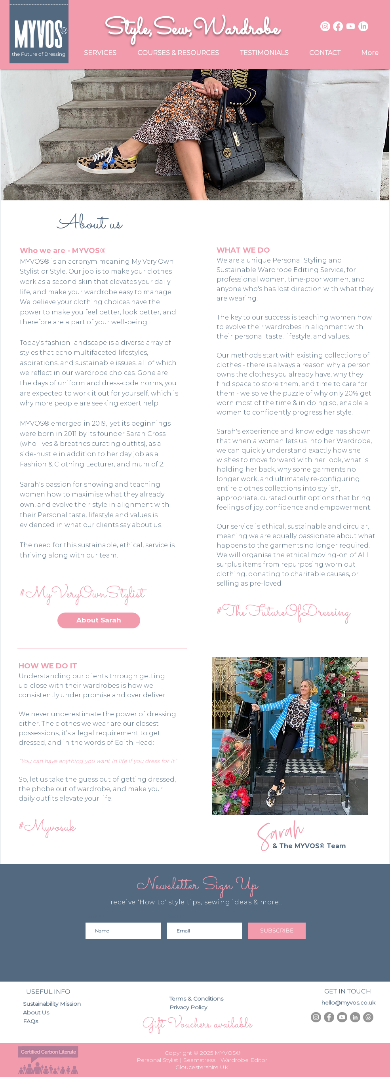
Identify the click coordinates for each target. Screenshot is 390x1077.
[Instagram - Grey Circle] (316, 1017)
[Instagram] (325, 26)
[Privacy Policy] (193, 1007)
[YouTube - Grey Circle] (342, 1017)
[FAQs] (33, 1021)
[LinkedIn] (363, 26)
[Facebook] (338, 26)
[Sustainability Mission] (54, 1004)
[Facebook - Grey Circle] (329, 1017)
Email (173, 916)
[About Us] (40, 1012)
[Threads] (368, 1017)
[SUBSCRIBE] (277, 931)
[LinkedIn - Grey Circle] (355, 1017)
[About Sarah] (98, 620)
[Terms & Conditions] (199, 999)
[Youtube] (351, 26)
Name (91, 916)
